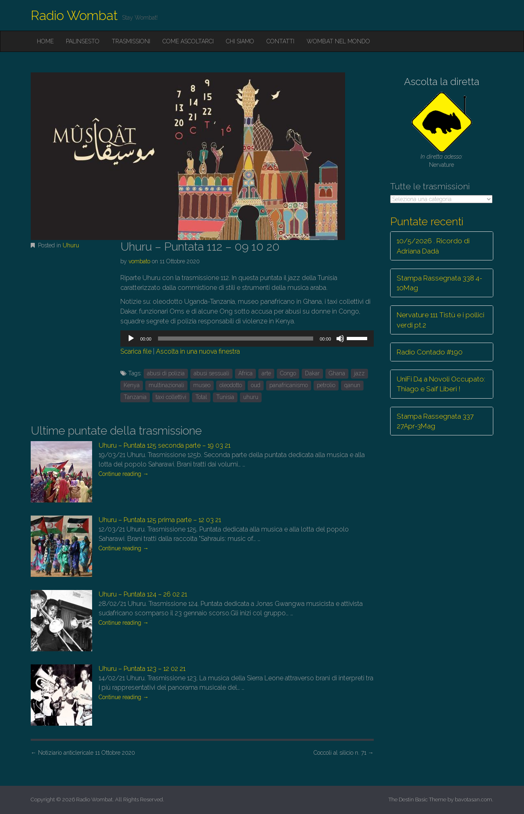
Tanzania (135, 397)
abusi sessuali (211, 373)
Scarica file (135, 351)
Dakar (312, 373)
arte (266, 373)
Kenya (132, 385)
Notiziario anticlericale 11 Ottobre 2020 (83, 752)
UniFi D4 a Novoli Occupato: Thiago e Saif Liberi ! (441, 384)
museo (201, 385)
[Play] (131, 338)
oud (255, 385)
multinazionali (166, 385)
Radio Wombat (74, 15)
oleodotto (230, 385)
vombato (139, 261)
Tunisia (225, 397)
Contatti (280, 41)
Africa (245, 373)
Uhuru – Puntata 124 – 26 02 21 (143, 594)
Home (45, 41)
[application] (246, 338)
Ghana (337, 373)
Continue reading (124, 474)
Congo (288, 373)
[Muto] (340, 338)
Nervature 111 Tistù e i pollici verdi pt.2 (440, 320)
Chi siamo (240, 41)
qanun (352, 385)
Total (201, 397)
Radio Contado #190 (430, 352)
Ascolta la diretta (441, 81)
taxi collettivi (171, 397)
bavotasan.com (473, 799)
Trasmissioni (131, 41)
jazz (359, 373)
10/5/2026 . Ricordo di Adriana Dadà (433, 246)
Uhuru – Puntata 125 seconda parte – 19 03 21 (164, 445)
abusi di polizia (166, 373)
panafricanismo (288, 385)
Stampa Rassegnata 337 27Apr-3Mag (435, 421)
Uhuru (71, 245)
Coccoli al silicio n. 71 (344, 752)
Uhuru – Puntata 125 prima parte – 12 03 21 (160, 520)
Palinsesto (82, 41)
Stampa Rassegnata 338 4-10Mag (439, 283)
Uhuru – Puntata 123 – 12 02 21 (142, 669)
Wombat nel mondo (338, 41)
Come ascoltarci (188, 41)
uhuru (250, 397)
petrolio (326, 385)
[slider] (235, 338)
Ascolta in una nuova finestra (198, 351)
